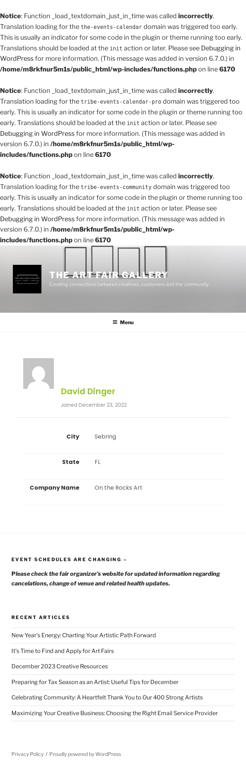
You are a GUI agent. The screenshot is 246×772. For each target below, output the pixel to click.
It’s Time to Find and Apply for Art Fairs (62, 651)
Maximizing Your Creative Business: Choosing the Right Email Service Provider (114, 713)
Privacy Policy (27, 754)
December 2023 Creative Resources (59, 666)
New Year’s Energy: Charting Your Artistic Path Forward (83, 635)
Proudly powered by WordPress (85, 754)
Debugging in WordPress (37, 133)
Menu (123, 322)
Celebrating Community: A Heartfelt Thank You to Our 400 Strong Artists (107, 697)
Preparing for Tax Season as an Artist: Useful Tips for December (95, 682)
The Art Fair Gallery (109, 275)
